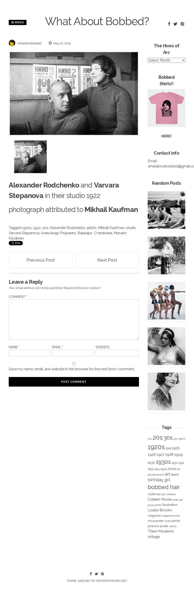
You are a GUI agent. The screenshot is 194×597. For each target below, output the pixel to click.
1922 (37, 228)
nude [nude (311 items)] (168, 520)
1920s (27, 228)
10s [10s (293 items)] (150, 438)
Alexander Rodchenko (67, 228)
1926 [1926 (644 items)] (152, 454)
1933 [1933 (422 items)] (151, 469)
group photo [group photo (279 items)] (155, 505)
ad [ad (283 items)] (178, 469)
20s (45, 228)
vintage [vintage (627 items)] (154, 537)
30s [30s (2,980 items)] (168, 437)
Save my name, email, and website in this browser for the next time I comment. (72, 369)
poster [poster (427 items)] (164, 526)
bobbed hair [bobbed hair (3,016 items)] (164, 487)
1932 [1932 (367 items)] (181, 462)
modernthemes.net (111, 580)
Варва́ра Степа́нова (95, 233)
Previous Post (41, 260)
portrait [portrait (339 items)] (176, 520)
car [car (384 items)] (163, 494)
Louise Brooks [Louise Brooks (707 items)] (160, 510)
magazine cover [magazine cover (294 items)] (171, 515)
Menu (18, 22)
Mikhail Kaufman (111, 228)
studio (131, 228)
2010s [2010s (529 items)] (172, 469)
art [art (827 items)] (167, 474)
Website (102, 347)
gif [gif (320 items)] (181, 499)
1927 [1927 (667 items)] (160, 454)
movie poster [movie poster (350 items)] (156, 520)
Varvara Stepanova (24, 233)
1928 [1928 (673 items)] (169, 454)
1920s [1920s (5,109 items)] (156, 447)
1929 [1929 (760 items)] (178, 454)
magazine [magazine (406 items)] (154, 515)
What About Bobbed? (97, 21)
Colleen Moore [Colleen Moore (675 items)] (159, 499)
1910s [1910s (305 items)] (182, 438)
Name (14, 347)
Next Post (107, 260)
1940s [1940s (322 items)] (163, 469)
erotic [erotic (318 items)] (175, 499)
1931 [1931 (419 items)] (174, 462)
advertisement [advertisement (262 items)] (156, 474)
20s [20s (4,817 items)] (158, 437)
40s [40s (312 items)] (176, 438)
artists (91, 228)
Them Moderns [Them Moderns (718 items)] (161, 531)
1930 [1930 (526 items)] (151, 463)
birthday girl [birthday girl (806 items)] (159, 480)
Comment (18, 297)
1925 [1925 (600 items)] (176, 448)
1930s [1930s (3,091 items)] (163, 461)
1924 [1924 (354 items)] (168, 448)
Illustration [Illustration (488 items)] (169, 505)
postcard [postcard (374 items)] (153, 526)
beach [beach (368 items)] (175, 474)
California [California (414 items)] (154, 494)
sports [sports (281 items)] (172, 526)
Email (57, 347)
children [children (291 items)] (171, 494)
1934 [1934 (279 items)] (157, 469)
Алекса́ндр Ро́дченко (58, 233)
